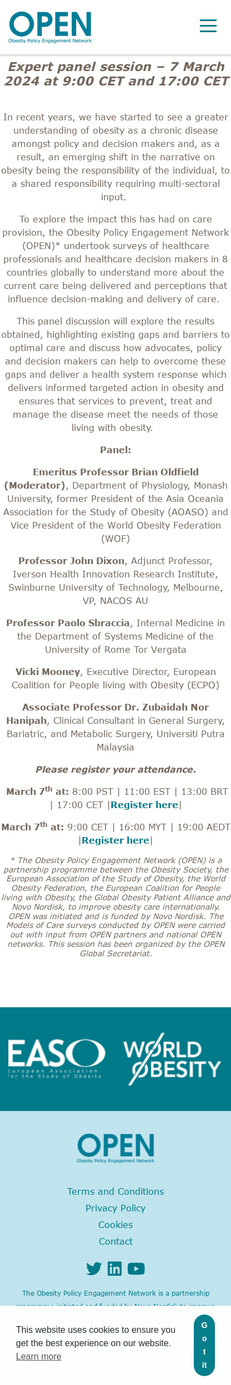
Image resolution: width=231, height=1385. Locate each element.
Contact (116, 1241)
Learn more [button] (39, 1356)
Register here (144, 805)
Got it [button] (204, 1345)
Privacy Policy (115, 1208)
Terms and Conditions (115, 1191)
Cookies (115, 1225)
